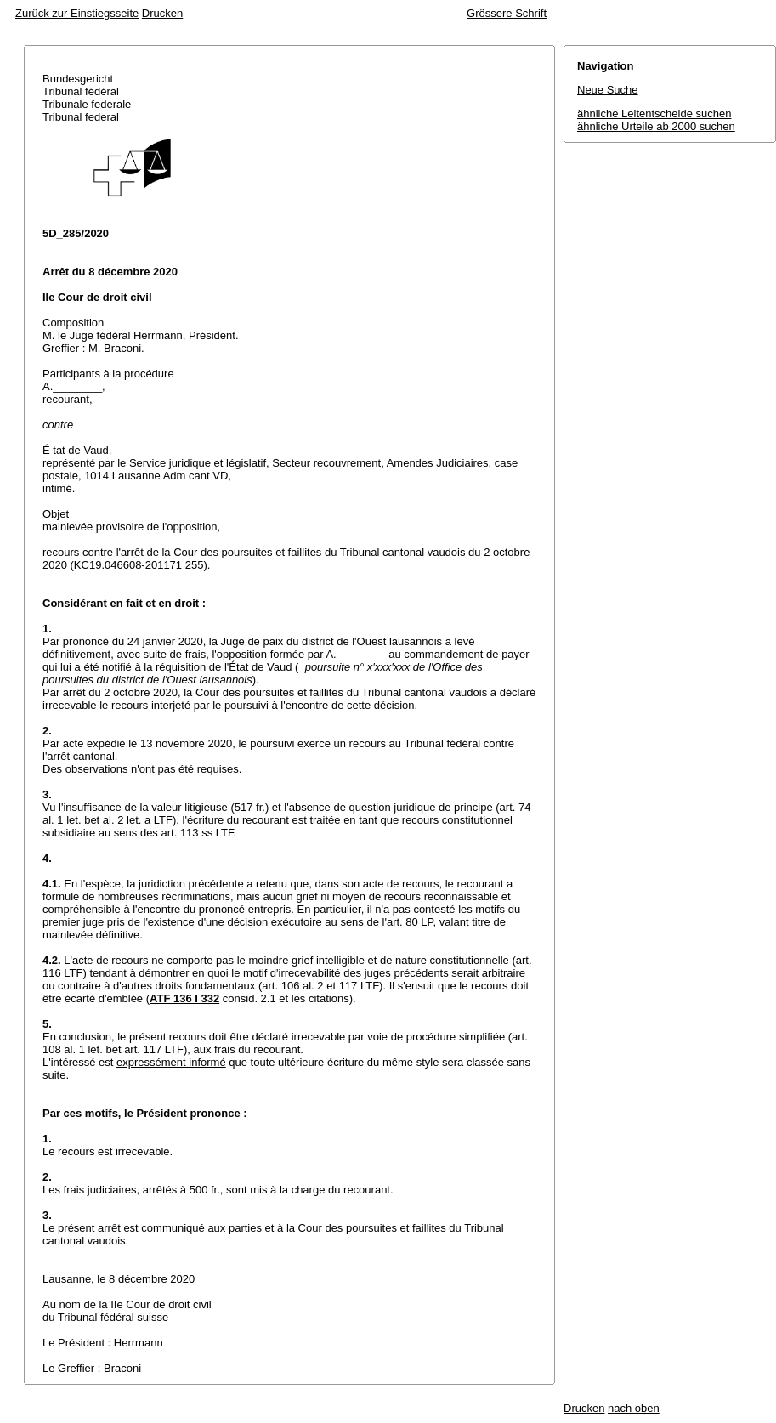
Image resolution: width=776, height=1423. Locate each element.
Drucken (162, 13)
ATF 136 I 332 (184, 998)
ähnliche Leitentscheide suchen (654, 113)
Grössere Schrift (507, 13)
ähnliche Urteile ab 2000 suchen (656, 126)
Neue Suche (607, 89)
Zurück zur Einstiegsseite (77, 13)
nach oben (634, 1408)
